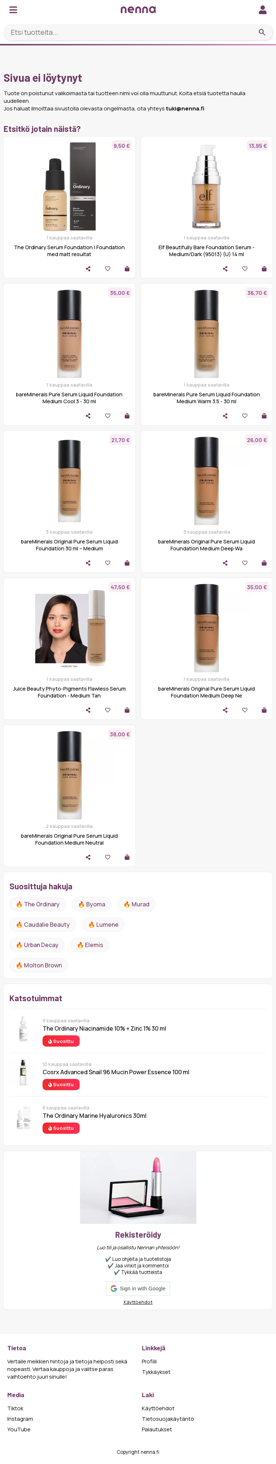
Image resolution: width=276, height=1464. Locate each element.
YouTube (19, 1429)
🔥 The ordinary (38, 904)
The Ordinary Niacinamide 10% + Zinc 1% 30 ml (104, 1028)
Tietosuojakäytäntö (168, 1419)
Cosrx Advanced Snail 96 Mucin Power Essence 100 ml (116, 1072)
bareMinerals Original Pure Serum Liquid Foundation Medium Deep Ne (206, 692)
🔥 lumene (103, 925)
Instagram (20, 1419)
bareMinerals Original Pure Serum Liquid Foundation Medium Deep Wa (206, 545)
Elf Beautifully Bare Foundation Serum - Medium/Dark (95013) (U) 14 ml (207, 251)
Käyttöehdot (138, 1302)
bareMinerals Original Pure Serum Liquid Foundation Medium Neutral (69, 839)
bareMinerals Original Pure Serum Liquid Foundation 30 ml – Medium (69, 545)
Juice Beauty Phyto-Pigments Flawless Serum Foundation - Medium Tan (69, 692)
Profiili (149, 1361)
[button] (138, 1288)
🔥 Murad (136, 904)
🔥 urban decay (37, 945)
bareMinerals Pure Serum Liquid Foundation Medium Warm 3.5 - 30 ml (206, 398)
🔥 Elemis (90, 945)
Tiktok (15, 1408)
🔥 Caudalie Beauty (43, 925)
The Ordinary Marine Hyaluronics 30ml (95, 1116)
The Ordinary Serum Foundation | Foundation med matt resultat (69, 251)
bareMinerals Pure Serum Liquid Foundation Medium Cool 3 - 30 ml (69, 398)
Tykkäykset (156, 1372)
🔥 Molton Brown (39, 965)
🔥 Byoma (91, 904)
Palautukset (157, 1429)
